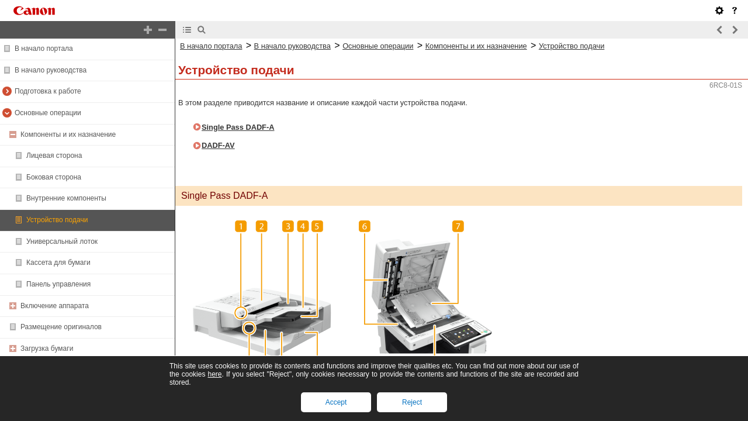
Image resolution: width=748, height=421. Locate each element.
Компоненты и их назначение (68, 134)
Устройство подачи (57, 220)
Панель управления (58, 284)
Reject (412, 402)
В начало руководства (50, 70)
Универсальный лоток (62, 241)
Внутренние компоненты (66, 198)
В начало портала (44, 48)
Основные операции (48, 113)
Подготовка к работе (48, 91)
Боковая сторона (53, 177)
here (214, 374)
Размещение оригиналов (61, 327)
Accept (336, 402)
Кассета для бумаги (58, 262)
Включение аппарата (54, 306)
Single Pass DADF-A (238, 127)
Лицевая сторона (54, 155)
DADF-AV (218, 145)
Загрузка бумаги (46, 348)
